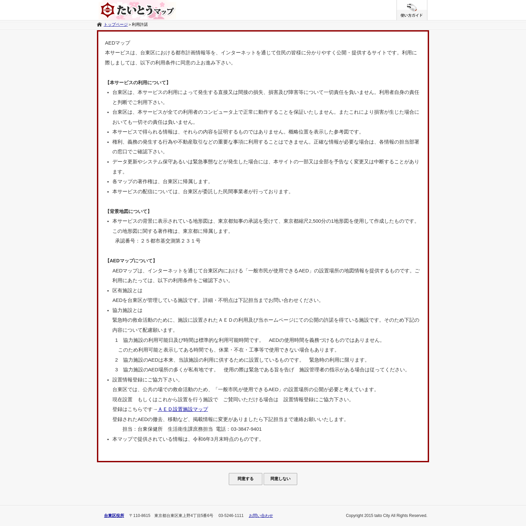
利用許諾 (140, 24)
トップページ (116, 24)
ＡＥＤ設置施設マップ (183, 409)
